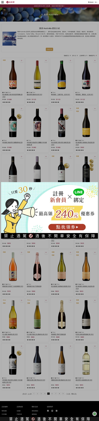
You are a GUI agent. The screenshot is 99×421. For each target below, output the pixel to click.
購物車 (90, 2)
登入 (95, 2)
